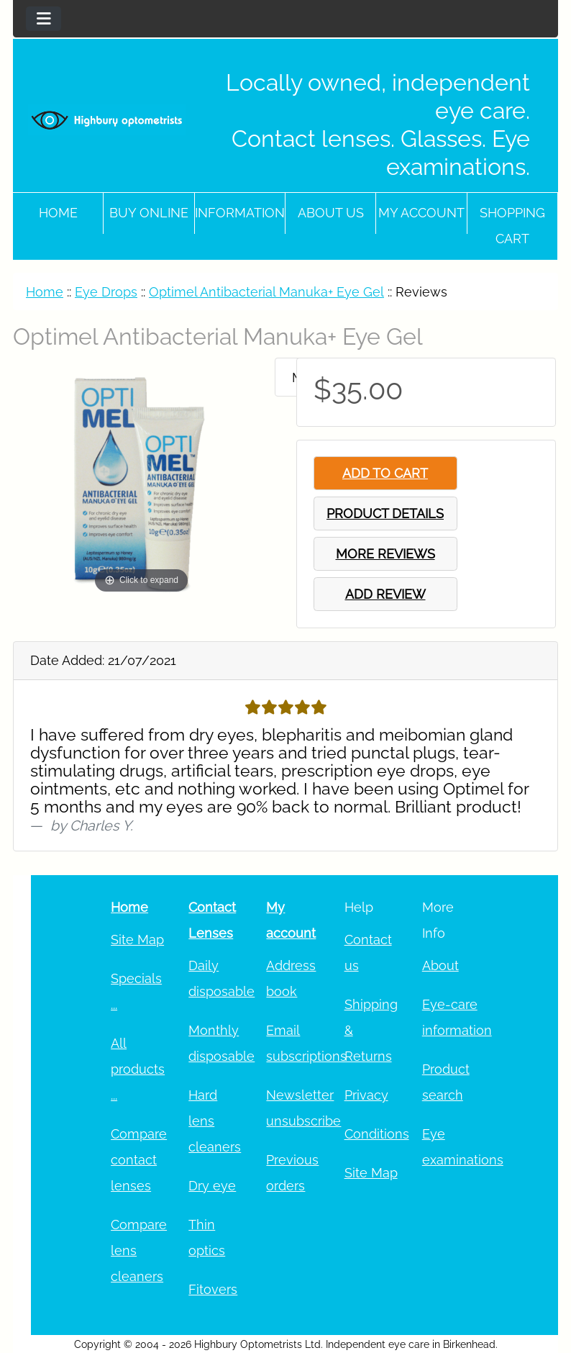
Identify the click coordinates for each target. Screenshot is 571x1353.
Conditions (376, 1133)
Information (240, 212)
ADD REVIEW (385, 594)
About (440, 965)
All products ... (138, 1069)
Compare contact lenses (139, 1159)
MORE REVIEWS (385, 553)
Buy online (148, 212)
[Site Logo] (107, 119)
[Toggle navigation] (43, 18)
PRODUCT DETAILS (385, 513)
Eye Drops (106, 291)
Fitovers (212, 1289)
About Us (331, 212)
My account (421, 212)
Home (58, 212)
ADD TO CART (385, 473)
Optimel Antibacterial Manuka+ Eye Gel (266, 291)
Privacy (366, 1095)
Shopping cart (512, 225)
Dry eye (212, 1185)
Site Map (137, 939)
